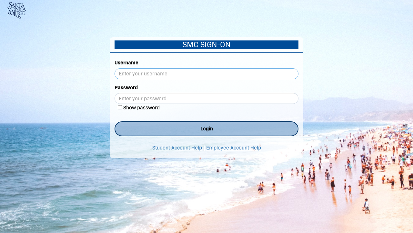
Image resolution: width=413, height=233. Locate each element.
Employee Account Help (233, 148)
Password (126, 87)
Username (126, 63)
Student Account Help (177, 148)
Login (206, 129)
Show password (141, 108)
